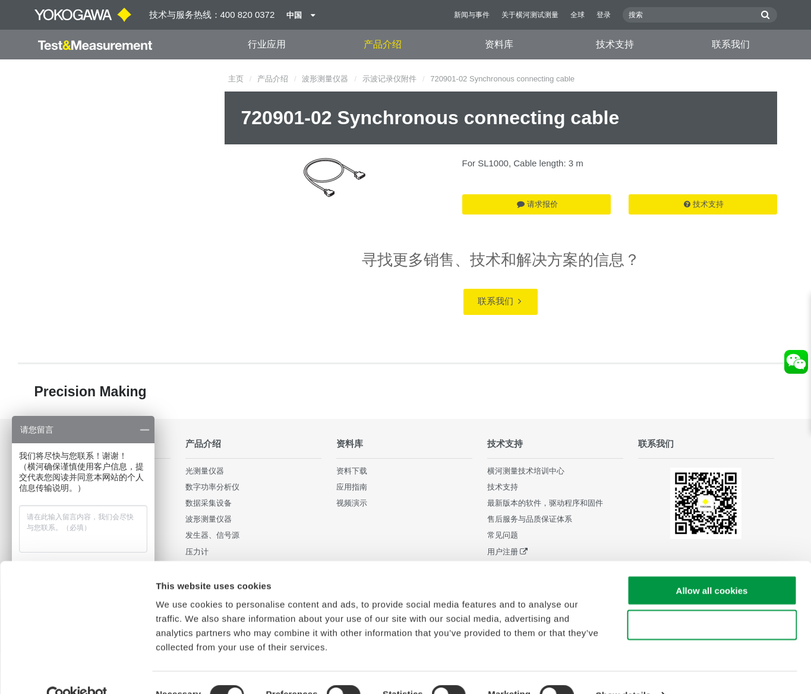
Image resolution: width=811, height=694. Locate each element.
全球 (577, 15)
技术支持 (615, 44)
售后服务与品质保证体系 (529, 519)
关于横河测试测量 (529, 15)
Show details (623, 670)
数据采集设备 (208, 503)
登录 (604, 15)
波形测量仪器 (325, 78)
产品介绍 (383, 44)
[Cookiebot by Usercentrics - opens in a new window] (77, 671)
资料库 (499, 44)
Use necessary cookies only (711, 601)
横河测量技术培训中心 (525, 470)
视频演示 (351, 503)
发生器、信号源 (212, 535)
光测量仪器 (204, 470)
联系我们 (731, 44)
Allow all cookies (712, 566)
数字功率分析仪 (212, 486)
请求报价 (537, 204)
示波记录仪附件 (389, 78)
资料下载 (351, 470)
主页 (236, 78)
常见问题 (502, 535)
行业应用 (267, 44)
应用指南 (351, 486)
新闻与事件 (472, 15)
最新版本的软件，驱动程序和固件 (545, 503)
